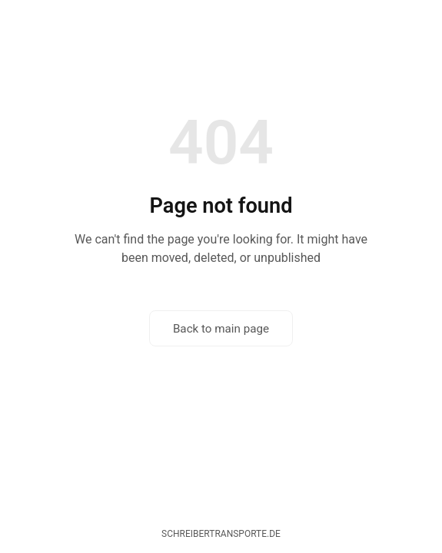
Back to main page (221, 329)
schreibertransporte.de (221, 533)
